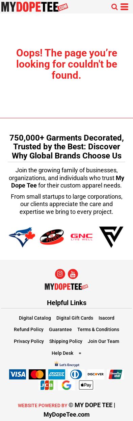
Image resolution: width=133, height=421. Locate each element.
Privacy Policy (29, 341)
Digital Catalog (35, 318)
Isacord (106, 318)
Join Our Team (103, 341)
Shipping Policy (65, 341)
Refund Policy (29, 329)
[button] (114, 6)
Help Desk (62, 353)
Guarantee (60, 329)
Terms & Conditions (98, 329)
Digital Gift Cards (74, 318)
